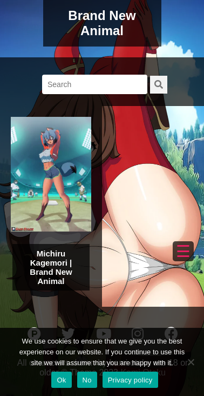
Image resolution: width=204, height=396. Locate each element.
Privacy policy (130, 380)
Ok (61, 380)
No (87, 380)
